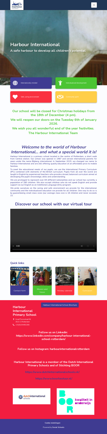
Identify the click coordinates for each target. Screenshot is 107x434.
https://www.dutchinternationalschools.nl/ (52, 372)
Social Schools (58, 427)
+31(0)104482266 (22, 325)
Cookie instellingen (52, 423)
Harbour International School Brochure (60, 305)
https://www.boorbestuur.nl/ (53, 378)
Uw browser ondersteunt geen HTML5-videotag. (53, 230)
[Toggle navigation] (94, 5)
